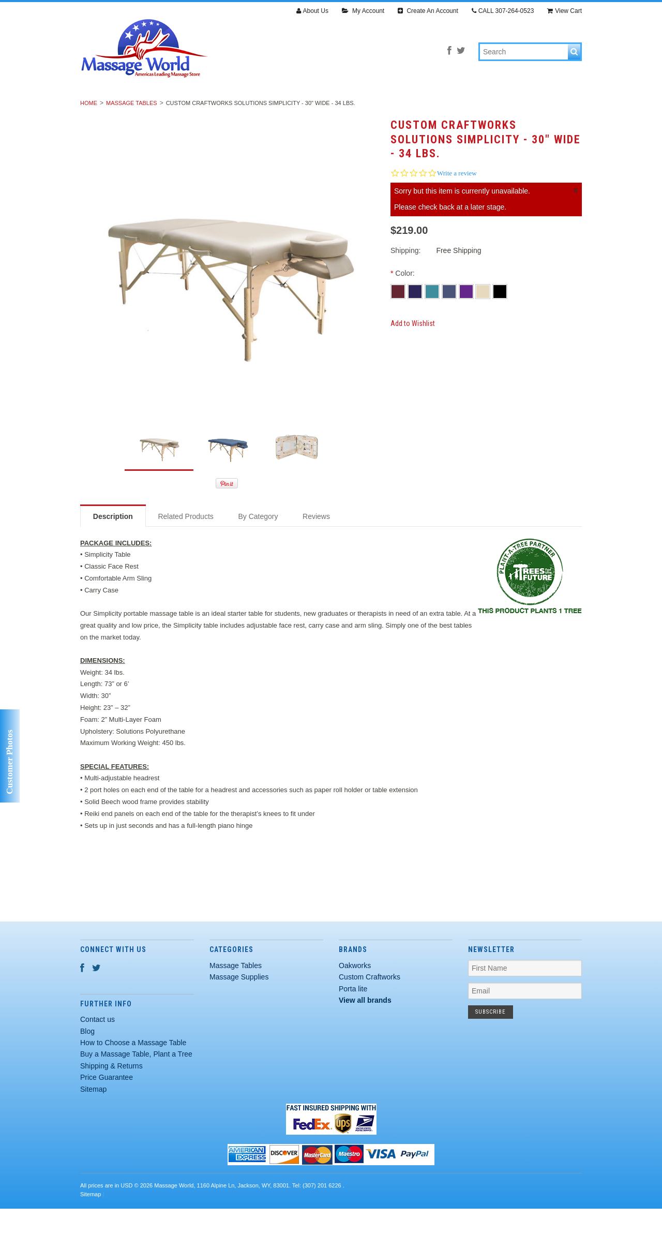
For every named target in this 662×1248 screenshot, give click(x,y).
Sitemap (93, 1128)
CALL (503, 10)
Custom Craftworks (369, 1016)
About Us (312, 10)
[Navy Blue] (416, 329)
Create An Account (428, 10)
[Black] (499, 329)
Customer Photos (9, 762)
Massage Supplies (249, 107)
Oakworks (355, 1005)
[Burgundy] (399, 329)
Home (88, 142)
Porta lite (353, 1027)
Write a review (457, 212)
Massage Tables (160, 107)
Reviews (316, 555)
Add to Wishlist (412, 362)
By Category (258, 555)
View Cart (564, 10)
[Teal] (433, 329)
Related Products (185, 555)
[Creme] (483, 329)
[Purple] (467, 329)
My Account (363, 10)
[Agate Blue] (450, 329)
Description (113, 555)
